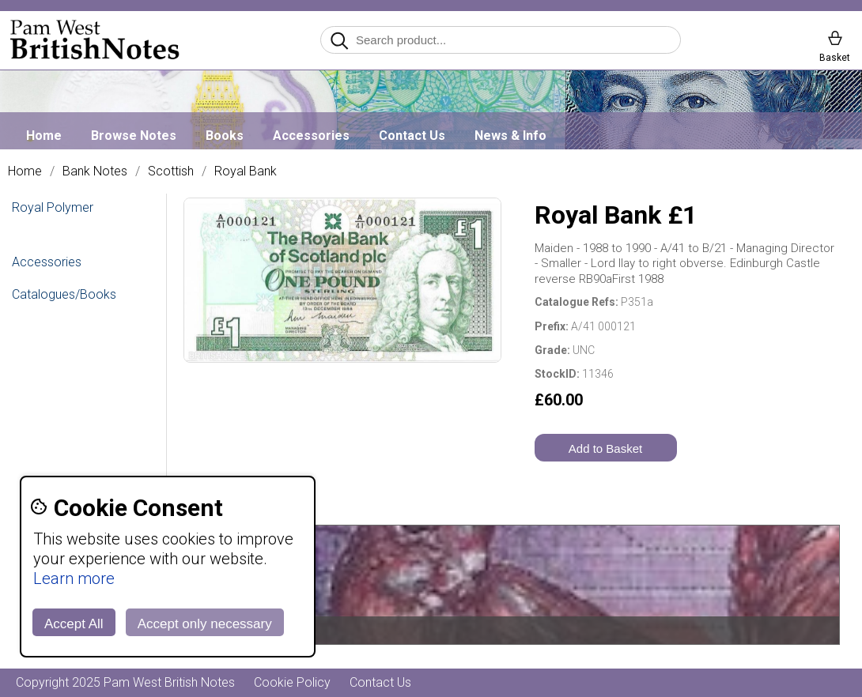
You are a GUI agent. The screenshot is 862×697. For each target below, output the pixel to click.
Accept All (74, 623)
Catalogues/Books (64, 294)
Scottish (171, 171)
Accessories (311, 135)
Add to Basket (605, 448)
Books (225, 135)
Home (44, 135)
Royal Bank (245, 171)
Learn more (74, 578)
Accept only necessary (205, 623)
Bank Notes (94, 171)
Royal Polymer (52, 207)
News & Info (510, 135)
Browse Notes (133, 135)
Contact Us (412, 135)
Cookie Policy (292, 682)
